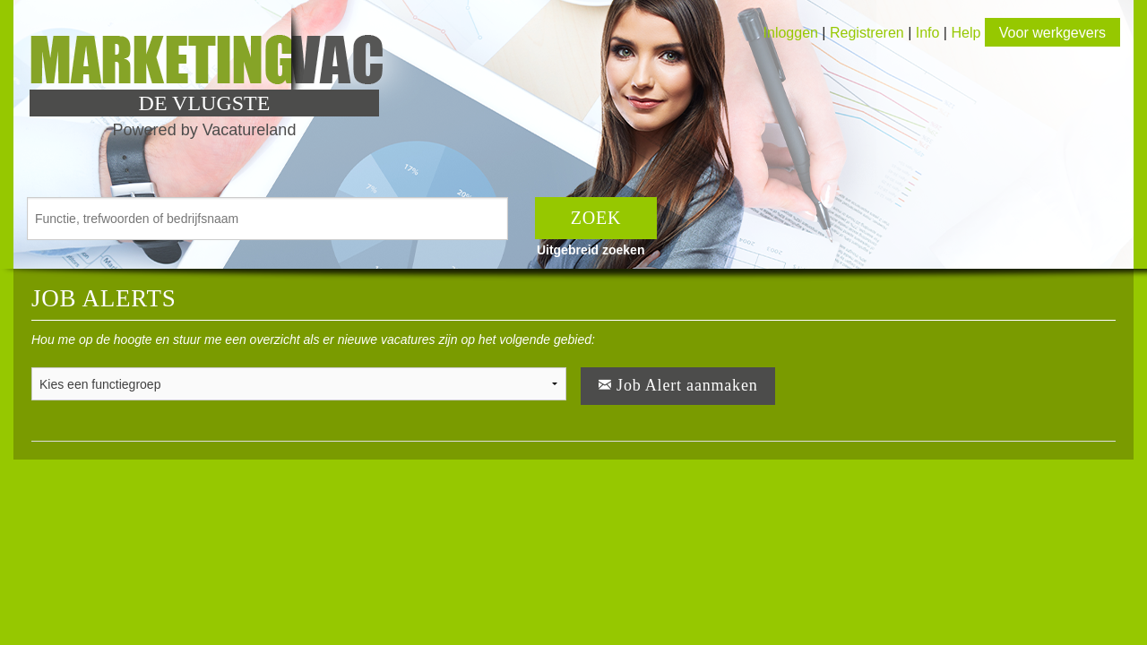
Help (965, 32)
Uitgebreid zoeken (591, 250)
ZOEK (596, 218)
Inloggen (790, 32)
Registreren (869, 32)
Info (928, 32)
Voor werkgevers (1052, 32)
